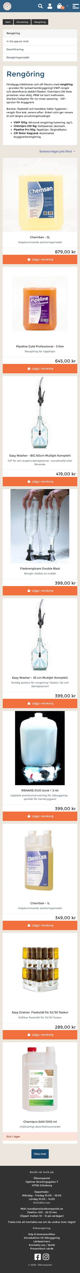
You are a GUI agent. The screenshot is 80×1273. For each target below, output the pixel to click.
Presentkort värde (41, 1248)
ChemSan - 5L (40, 237)
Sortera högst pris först (56, 151)
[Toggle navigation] (75, 6)
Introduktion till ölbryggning (42, 1237)
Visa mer (40, 1154)
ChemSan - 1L (40, 903)
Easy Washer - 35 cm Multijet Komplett (40, 677)
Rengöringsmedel (18, 57)
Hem (7, 22)
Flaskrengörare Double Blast (40, 568)
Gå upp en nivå (17, 41)
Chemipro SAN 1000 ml (40, 1121)
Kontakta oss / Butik (42, 1245)
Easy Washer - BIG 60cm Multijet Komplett (40, 455)
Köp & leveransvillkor (41, 1234)
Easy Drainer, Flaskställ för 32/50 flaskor (40, 1012)
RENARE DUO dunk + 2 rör (40, 790)
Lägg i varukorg (40, 259)
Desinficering (15, 49)
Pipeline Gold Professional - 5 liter (40, 346)
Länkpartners (41, 1241)
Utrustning (22, 22)
